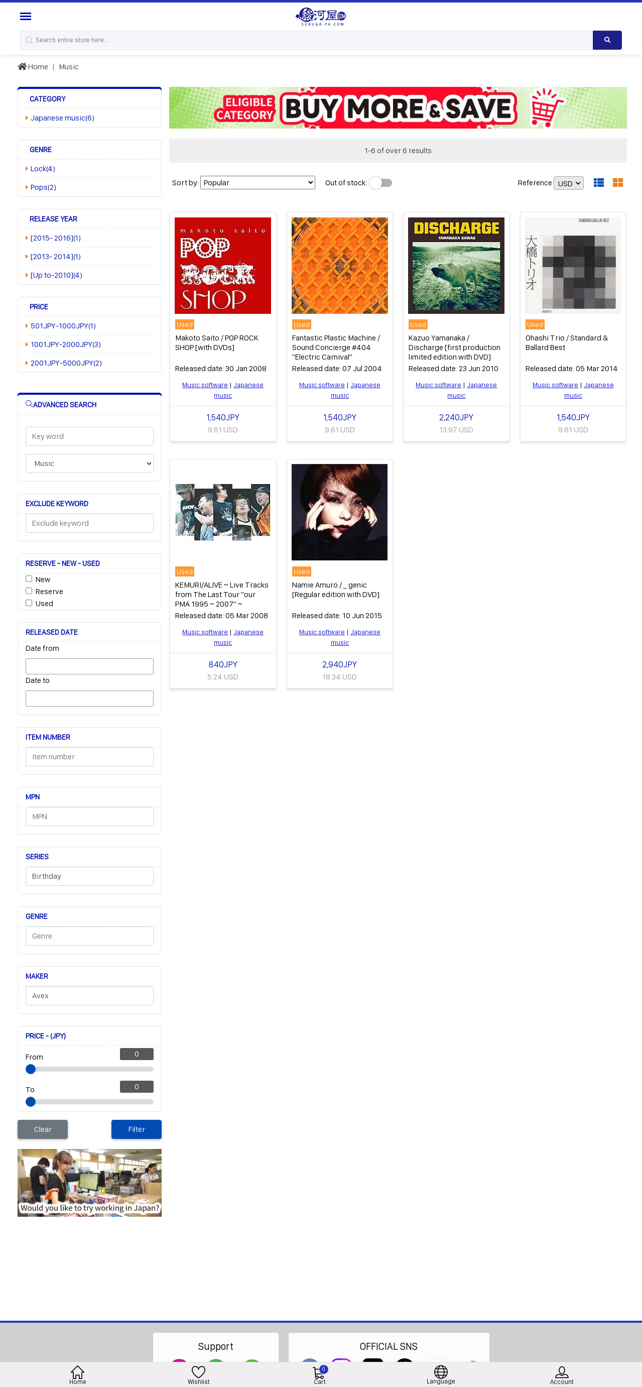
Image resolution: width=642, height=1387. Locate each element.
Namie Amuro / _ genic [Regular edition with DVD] (335, 589)
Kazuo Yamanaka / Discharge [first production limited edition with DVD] (454, 347)
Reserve (49, 591)
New (43, 579)
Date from (42, 648)
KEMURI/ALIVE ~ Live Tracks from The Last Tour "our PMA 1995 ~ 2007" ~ (222, 594)
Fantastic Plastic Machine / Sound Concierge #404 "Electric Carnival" (336, 347)
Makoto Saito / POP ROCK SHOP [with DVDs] (217, 342)
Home (33, 66)
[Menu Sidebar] (27, 16)
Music (69, 66)
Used (44, 603)
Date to (38, 680)
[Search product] (607, 40)
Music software (205, 385)
